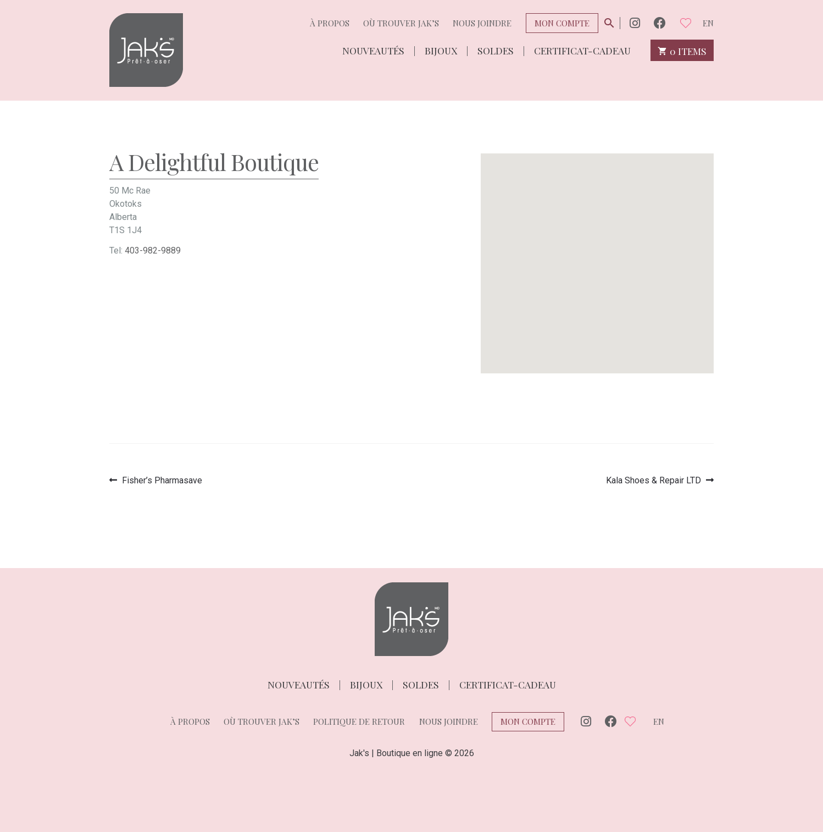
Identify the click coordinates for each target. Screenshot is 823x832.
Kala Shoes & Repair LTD (653, 480)
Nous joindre (482, 23)
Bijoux (441, 49)
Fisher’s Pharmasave (161, 480)
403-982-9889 (153, 250)
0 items (682, 50)
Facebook (660, 23)
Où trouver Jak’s (401, 23)
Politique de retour (359, 721)
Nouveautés (373, 49)
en (708, 23)
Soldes (495, 49)
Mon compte (562, 23)
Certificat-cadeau (582, 49)
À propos (329, 23)
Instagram (635, 23)
